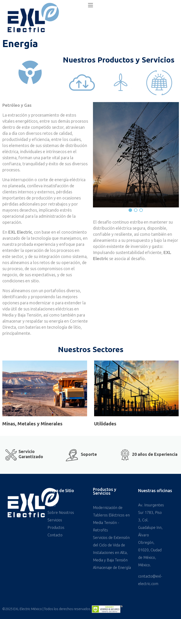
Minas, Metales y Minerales (32, 423)
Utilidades (105, 423)
